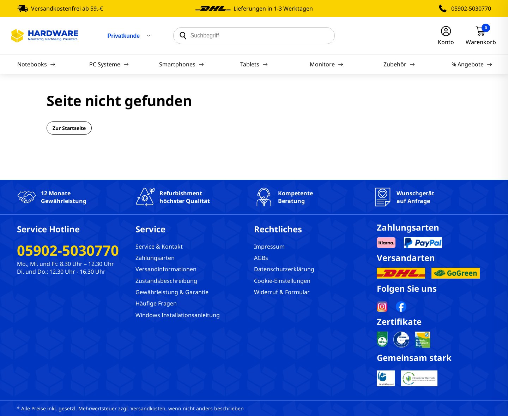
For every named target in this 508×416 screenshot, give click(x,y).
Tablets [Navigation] (254, 64)
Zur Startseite (69, 128)
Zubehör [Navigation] (399, 64)
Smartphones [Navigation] (181, 64)
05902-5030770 (471, 8)
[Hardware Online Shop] (44, 35)
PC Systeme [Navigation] (109, 64)
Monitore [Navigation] (326, 64)
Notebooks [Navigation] (36, 64)
